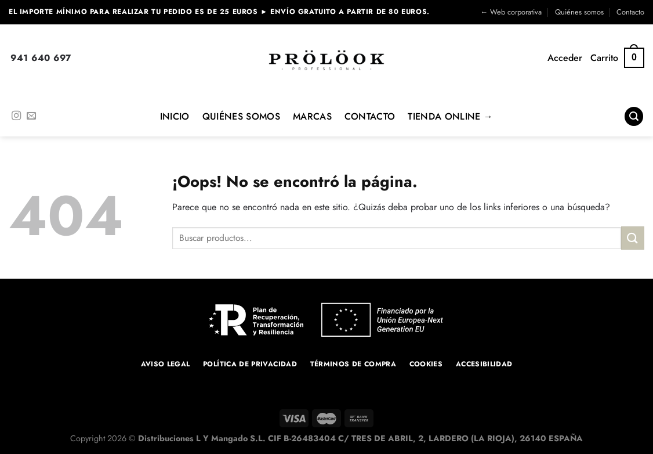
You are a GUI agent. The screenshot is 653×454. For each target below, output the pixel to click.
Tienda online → (450, 116)
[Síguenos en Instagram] (16, 116)
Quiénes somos (579, 11)
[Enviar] (632, 237)
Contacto (630, 11)
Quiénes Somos (241, 116)
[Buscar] (634, 116)
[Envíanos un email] (31, 116)
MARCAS (312, 116)
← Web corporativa (511, 11)
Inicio (175, 116)
